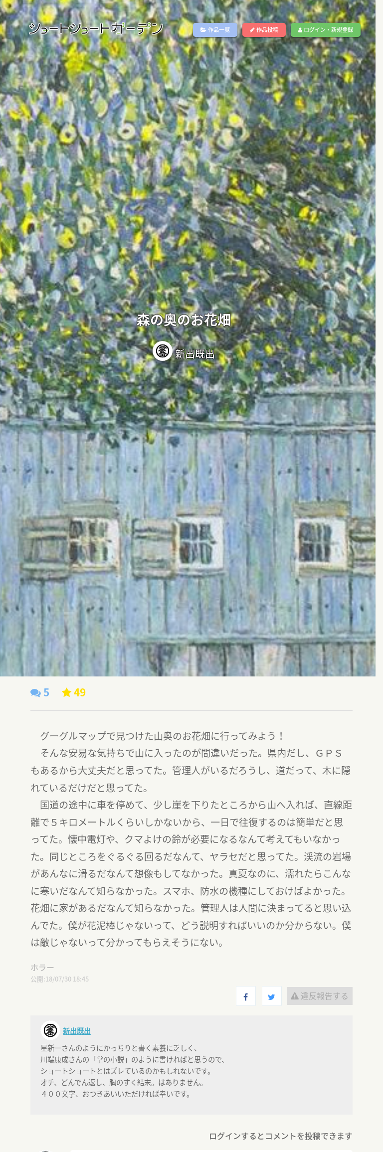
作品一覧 (215, 29)
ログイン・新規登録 (325, 29)
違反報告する (320, 995)
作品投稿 (264, 29)
